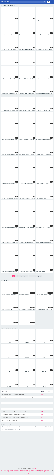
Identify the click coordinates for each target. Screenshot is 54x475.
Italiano (17, 470)
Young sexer (5, 2)
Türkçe (14, 470)
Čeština (26, 470)
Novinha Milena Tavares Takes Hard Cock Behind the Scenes (14, 400)
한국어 (51, 470)
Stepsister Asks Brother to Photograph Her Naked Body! (13, 394)
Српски (20, 470)
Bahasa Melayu (47, 471)
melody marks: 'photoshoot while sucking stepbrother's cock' (14, 412)
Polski (5, 470)
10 (38, 276)
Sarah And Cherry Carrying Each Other (9, 420)
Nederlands (3, 471)
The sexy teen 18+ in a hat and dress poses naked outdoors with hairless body (17, 397)
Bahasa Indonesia (36, 470)
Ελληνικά (39, 471)
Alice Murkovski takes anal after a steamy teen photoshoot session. (15, 403)
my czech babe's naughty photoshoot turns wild (11, 406)
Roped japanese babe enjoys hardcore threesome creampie (13, 414)
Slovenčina (12, 471)
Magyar (23, 470)
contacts (34, 468)
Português (28, 473)
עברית (2, 470)
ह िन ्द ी (43, 471)
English (44, 470)
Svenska (11, 470)
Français (41, 470)
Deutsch (23, 471)
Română (8, 470)
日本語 (30, 471)
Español (19, 471)
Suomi (33, 471)
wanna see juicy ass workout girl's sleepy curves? (11, 409)
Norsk (32, 470)
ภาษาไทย (47, 470)
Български (27, 471)
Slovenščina (8, 471)
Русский (16, 471)
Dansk (36, 471)
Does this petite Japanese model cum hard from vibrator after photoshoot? (16, 417)
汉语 (29, 470)
